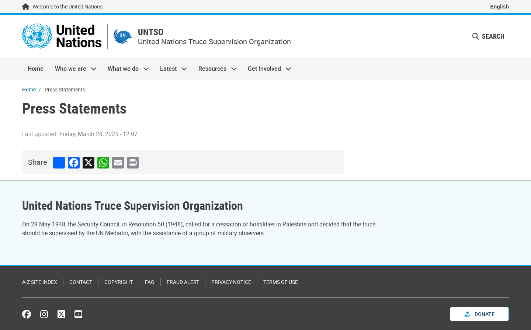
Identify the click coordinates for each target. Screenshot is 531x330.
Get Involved (266, 69)
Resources (215, 69)
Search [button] (488, 36)
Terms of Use (280, 281)
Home (36, 69)
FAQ (150, 281)
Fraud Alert (183, 281)
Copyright (118, 281)
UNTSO (150, 32)
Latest (171, 69)
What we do (125, 69)
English (499, 7)
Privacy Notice (231, 281)
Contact (80, 281)
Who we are (72, 69)
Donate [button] (479, 313)
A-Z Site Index (39, 281)
